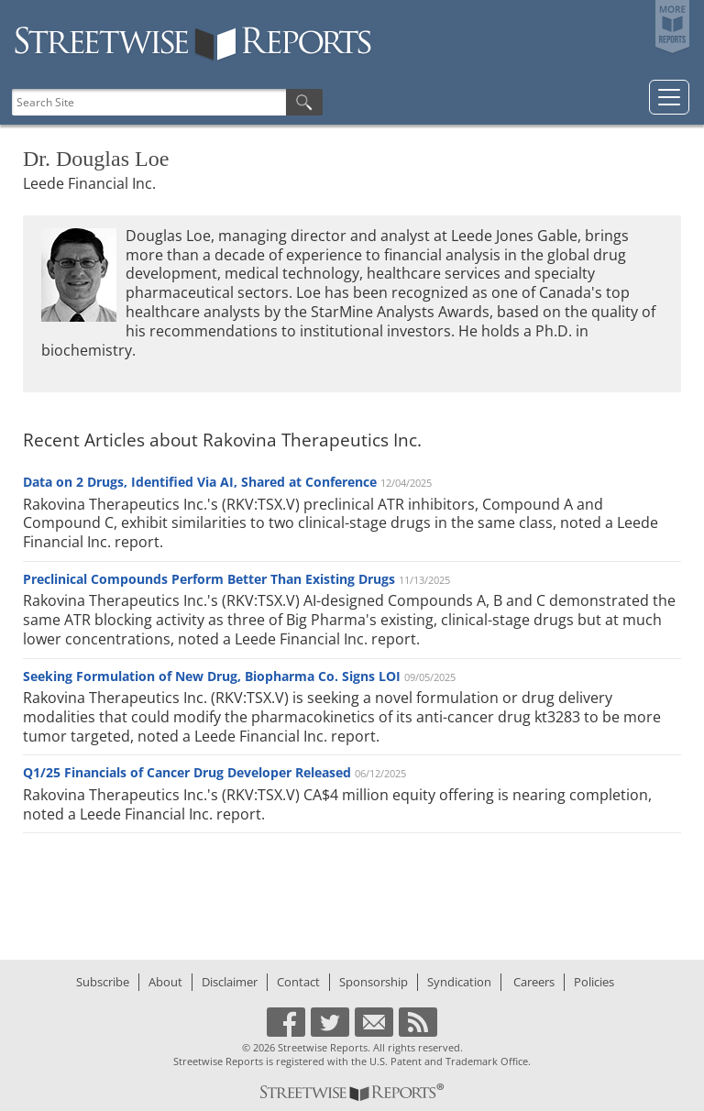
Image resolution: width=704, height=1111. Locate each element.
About (165, 982)
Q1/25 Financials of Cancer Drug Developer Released (187, 772)
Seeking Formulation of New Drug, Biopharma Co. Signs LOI (212, 676)
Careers (534, 982)
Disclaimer (230, 982)
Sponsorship (373, 982)
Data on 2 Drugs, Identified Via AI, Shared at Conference (200, 481)
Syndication (459, 982)
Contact (298, 982)
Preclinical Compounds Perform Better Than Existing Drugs (209, 579)
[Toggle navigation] (669, 97)
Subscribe (102, 982)
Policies (594, 982)
